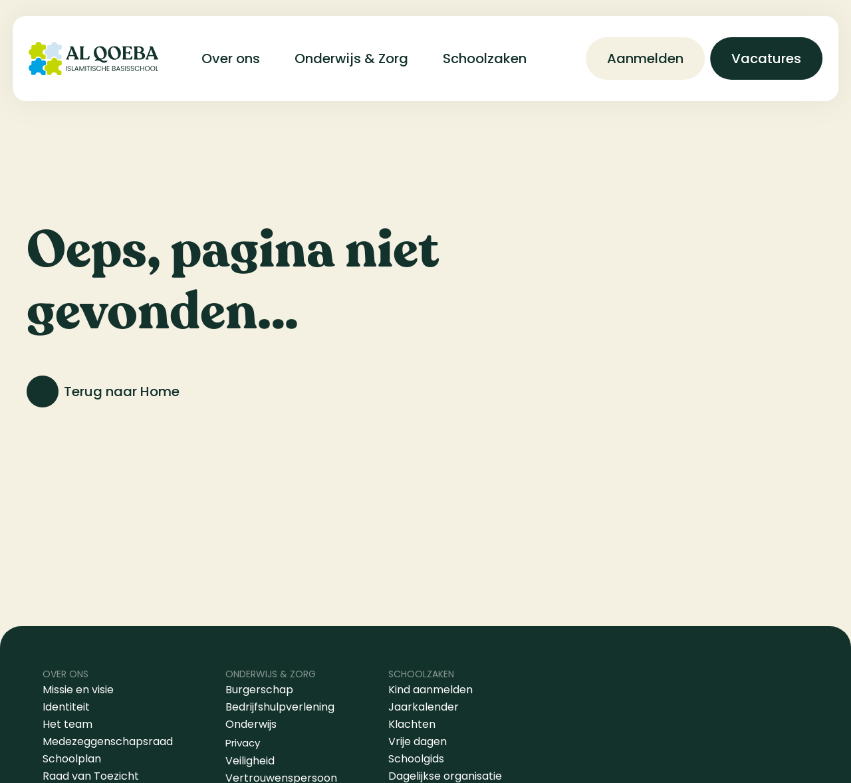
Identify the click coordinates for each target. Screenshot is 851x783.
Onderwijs (251, 724)
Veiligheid (250, 760)
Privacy (242, 743)
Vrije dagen (417, 741)
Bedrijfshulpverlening (279, 707)
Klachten (411, 724)
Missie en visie (79, 689)
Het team (67, 724)
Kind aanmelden (430, 689)
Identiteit (66, 707)
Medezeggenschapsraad (108, 741)
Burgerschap (259, 689)
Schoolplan (72, 758)
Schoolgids (416, 758)
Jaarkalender (423, 707)
